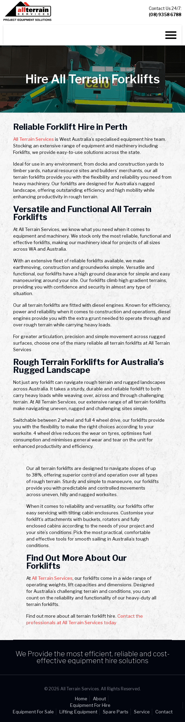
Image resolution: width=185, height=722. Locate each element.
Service (142, 711)
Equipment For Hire (90, 705)
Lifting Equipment (78, 711)
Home (81, 698)
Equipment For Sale (33, 711)
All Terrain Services (33, 139)
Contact (164, 711)
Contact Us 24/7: (165, 11)
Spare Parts (115, 711)
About (99, 698)
